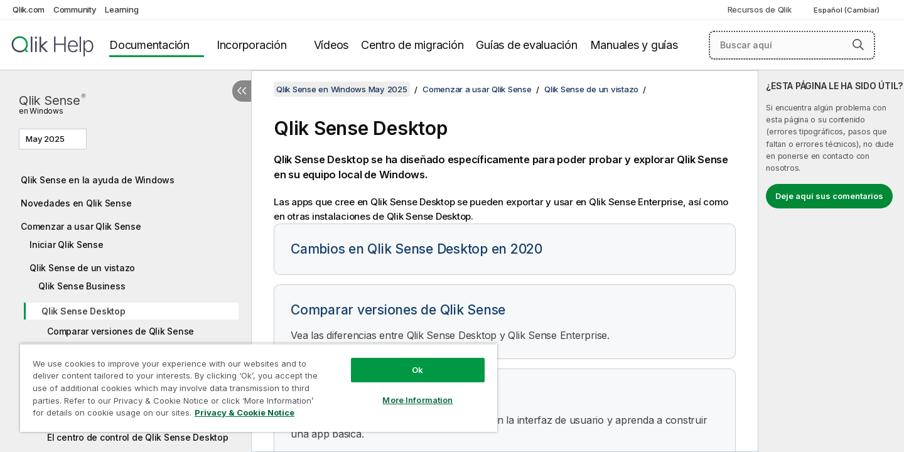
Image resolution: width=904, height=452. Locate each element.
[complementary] (831, 261)
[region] (258, 387)
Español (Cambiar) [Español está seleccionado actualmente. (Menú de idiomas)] (847, 10)
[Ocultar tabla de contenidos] (241, 91)
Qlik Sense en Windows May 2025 (341, 89)
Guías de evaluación (526, 44)
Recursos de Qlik (760, 9)
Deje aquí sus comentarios (829, 196)
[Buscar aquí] (792, 45)
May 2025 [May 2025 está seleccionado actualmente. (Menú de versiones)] (46, 139)
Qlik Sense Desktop (83, 311)
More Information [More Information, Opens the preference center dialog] (417, 400)
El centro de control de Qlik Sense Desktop (138, 437)
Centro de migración (412, 44)
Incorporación (252, 44)
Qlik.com (29, 9)
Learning (121, 9)
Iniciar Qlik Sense (67, 244)
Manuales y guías (634, 44)
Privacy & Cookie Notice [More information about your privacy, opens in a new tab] (244, 412)
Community (75, 9)
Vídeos (331, 44)
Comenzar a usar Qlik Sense (81, 226)
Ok (417, 370)
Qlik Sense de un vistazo (82, 267)
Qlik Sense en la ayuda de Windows (98, 180)
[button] (858, 44)
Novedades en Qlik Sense (76, 203)
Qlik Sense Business (81, 286)
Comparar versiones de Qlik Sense (120, 331)
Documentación (149, 44)
